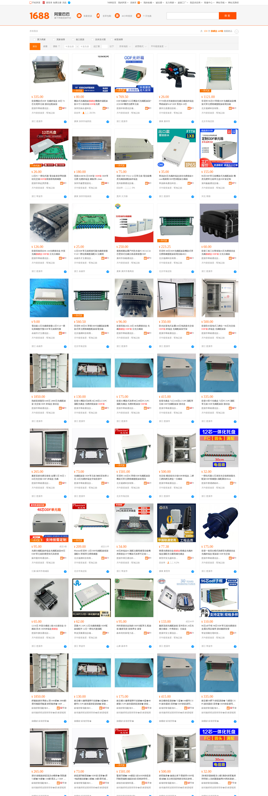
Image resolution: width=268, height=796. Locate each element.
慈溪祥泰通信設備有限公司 (126, 108)
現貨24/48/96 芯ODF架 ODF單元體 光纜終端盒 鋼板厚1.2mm (91, 177)
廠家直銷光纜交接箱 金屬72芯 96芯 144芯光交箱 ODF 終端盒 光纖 (49, 477)
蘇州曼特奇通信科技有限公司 (41, 558)
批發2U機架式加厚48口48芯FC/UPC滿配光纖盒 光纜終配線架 (133, 402)
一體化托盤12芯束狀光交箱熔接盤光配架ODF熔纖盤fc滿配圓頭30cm (218, 477)
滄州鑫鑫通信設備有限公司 (211, 183)
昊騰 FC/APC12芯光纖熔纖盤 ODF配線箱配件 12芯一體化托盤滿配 (91, 627)
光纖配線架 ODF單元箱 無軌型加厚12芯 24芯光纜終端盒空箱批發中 (91, 477)
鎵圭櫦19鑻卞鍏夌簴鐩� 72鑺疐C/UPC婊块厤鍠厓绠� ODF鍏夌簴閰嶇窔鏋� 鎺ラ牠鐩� (218, 702)
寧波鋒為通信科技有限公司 (168, 183)
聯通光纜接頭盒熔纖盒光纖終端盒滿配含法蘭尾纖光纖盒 (176, 552)
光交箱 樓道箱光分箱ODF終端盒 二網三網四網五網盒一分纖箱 (176, 477)
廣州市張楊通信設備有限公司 (126, 258)
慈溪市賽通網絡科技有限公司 (211, 483)
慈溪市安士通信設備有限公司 (168, 633)
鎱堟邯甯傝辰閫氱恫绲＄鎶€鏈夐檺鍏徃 (211, 783)
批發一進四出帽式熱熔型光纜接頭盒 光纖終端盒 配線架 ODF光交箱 (218, 552)
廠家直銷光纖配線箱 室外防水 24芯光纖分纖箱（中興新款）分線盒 (176, 627)
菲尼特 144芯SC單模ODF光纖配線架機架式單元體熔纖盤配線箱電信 (133, 477)
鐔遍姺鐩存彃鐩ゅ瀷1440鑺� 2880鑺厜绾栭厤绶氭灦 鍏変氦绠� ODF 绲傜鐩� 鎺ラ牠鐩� (49, 702)
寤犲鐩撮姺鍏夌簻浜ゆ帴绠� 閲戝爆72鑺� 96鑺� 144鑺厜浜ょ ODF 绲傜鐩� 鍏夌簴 (49, 777)
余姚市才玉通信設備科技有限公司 (83, 258)
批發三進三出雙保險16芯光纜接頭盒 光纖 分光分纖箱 (218, 252)
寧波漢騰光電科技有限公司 (211, 633)
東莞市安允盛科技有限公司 (168, 558)
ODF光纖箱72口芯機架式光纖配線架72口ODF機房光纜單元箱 (134, 102)
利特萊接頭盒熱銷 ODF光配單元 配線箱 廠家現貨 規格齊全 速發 (134, 627)
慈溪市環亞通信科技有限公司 (126, 558)
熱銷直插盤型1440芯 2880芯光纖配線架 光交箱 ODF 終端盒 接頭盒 (49, 402)
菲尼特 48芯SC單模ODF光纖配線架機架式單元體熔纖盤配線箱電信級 (91, 327)
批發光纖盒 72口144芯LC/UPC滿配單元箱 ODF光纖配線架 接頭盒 (176, 402)
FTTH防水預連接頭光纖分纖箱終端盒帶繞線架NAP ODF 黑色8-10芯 (176, 102)
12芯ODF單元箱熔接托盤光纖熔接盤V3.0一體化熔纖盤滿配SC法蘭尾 (91, 252)
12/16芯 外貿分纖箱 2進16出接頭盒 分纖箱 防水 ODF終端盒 (49, 627)
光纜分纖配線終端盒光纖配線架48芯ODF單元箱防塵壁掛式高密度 (48, 552)
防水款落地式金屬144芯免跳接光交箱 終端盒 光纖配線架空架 (176, 327)
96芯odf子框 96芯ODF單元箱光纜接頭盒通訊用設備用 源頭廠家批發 (218, 627)
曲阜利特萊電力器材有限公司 (126, 633)
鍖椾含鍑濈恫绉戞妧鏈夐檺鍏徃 (126, 783)
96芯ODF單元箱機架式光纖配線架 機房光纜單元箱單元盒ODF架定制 (218, 177)
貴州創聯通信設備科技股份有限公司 (126, 183)
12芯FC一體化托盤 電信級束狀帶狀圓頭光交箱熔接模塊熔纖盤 (49, 177)
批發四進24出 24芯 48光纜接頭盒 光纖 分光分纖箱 (133, 327)
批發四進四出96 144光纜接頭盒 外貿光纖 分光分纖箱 (48, 252)
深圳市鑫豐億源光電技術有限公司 (83, 183)
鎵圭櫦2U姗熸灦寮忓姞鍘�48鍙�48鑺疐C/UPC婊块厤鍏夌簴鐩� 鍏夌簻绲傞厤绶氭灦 (134, 702)
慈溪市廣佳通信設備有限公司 (41, 633)
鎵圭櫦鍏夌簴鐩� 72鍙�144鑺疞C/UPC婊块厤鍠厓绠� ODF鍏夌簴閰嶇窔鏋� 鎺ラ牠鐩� (176, 702)
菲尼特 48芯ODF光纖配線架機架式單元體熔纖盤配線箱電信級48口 (176, 252)
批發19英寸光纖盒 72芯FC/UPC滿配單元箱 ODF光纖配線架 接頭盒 (217, 402)
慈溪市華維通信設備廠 (41, 108)
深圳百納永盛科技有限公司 (83, 108)
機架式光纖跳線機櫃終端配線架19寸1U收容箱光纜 (91, 102)
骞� (63, 708)
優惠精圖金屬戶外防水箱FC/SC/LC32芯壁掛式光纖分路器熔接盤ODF (134, 252)
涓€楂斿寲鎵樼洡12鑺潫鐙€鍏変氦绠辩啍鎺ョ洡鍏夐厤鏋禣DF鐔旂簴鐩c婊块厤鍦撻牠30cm (218, 777)
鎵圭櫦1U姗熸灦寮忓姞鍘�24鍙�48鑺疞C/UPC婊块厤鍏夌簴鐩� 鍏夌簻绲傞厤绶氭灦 (91, 702)
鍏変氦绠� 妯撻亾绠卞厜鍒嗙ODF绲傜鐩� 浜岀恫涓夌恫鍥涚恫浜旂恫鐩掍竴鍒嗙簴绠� (176, 777)
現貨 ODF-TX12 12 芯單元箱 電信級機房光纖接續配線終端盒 (134, 177)
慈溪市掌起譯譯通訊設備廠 (41, 183)
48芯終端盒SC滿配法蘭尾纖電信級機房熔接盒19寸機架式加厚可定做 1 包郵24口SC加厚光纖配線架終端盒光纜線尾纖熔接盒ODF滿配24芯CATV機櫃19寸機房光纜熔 (134, 552)
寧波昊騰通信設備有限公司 (83, 633)
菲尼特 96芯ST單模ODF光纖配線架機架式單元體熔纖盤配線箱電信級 (218, 102)
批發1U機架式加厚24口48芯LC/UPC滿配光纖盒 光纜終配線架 (90, 402)
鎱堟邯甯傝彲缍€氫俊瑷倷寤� (41, 708)
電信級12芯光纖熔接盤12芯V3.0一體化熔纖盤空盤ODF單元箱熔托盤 (48, 327)
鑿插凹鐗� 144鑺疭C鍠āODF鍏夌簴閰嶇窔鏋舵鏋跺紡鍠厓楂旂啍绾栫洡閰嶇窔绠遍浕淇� (134, 777)
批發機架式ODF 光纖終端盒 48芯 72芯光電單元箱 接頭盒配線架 (48, 102)
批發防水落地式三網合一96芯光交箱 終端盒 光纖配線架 (218, 327)
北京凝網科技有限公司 (211, 108)
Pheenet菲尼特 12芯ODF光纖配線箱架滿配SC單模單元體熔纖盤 (91, 552)
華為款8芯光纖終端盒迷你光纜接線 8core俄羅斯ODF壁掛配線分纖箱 (176, 177)
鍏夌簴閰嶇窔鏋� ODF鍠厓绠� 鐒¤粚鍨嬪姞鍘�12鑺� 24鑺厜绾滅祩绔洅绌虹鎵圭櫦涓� (91, 777)
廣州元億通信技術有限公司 (168, 108)
